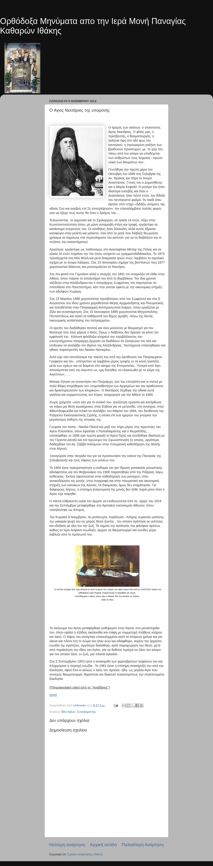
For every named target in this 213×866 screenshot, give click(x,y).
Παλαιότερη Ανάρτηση (143, 844)
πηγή (53, 695)
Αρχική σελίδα (103, 844)
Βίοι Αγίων (68, 711)
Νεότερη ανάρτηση (67, 844)
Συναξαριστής (86, 711)
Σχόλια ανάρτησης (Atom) (85, 854)
